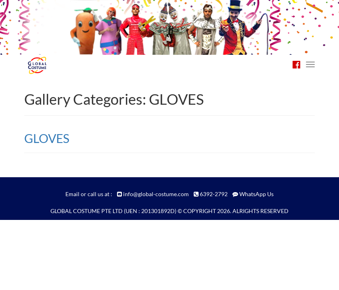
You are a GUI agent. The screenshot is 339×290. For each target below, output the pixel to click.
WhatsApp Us (256, 194)
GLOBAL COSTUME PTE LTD (86, 210)
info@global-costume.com (156, 194)
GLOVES (46, 138)
